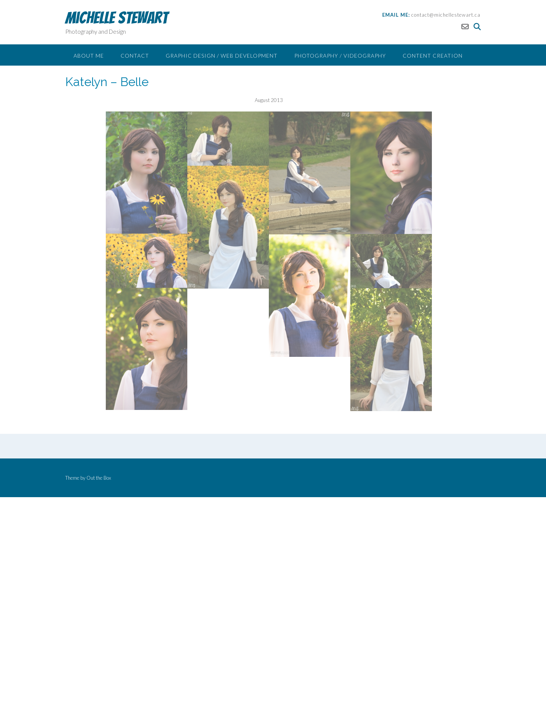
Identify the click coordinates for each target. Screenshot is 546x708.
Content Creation (433, 55)
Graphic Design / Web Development (222, 55)
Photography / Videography (340, 55)
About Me (89, 55)
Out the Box (98, 478)
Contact (135, 55)
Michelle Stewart (116, 18)
